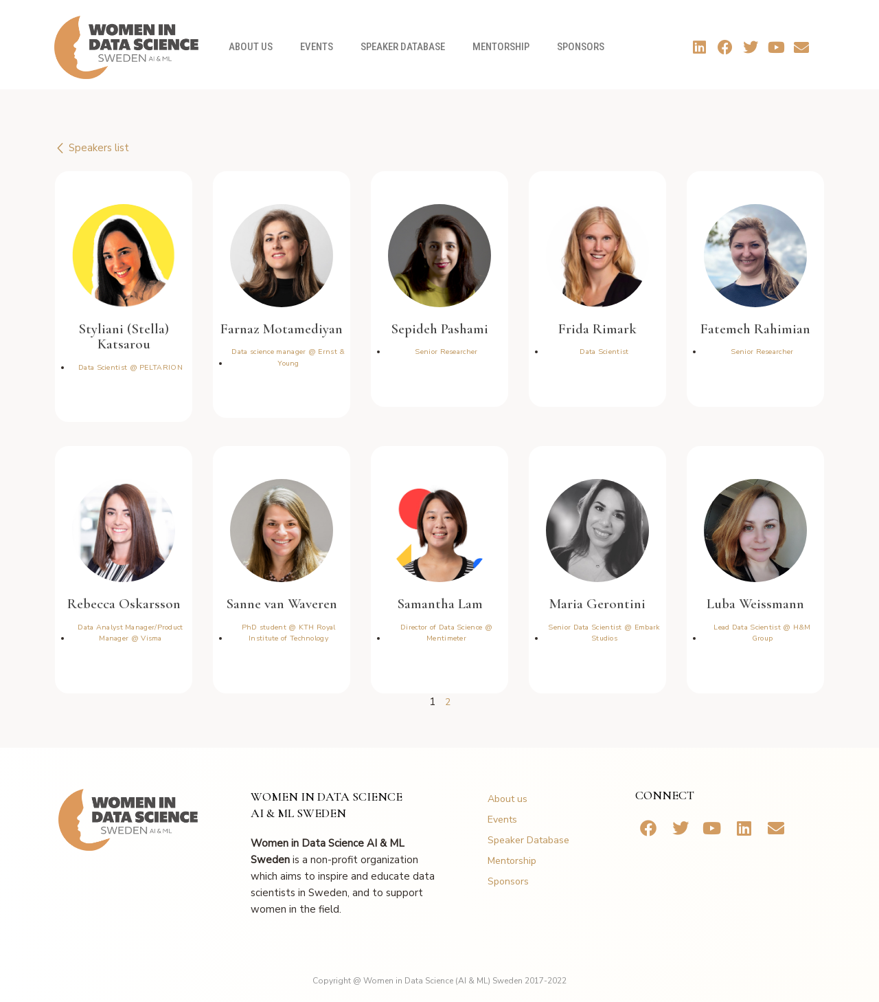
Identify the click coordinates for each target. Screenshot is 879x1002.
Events (316, 47)
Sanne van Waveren (281, 603)
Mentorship (500, 47)
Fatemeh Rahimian (756, 328)
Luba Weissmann (755, 603)
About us (251, 47)
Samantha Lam (440, 603)
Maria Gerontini (597, 603)
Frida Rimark (598, 328)
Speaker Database (403, 47)
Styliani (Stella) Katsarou (124, 336)
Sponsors (580, 47)
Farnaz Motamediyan (281, 328)
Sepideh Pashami (440, 328)
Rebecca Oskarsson (123, 603)
